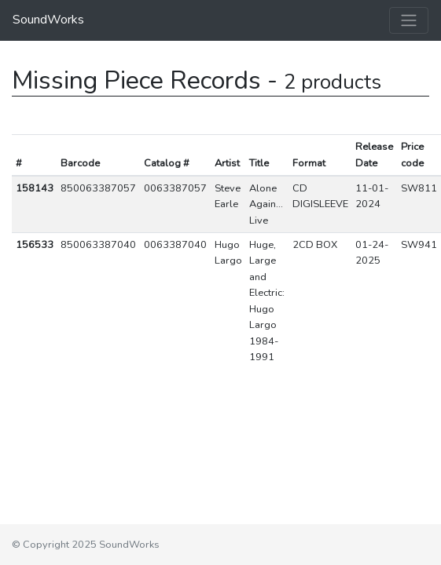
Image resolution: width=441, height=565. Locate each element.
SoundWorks (48, 19)
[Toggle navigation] (408, 20)
